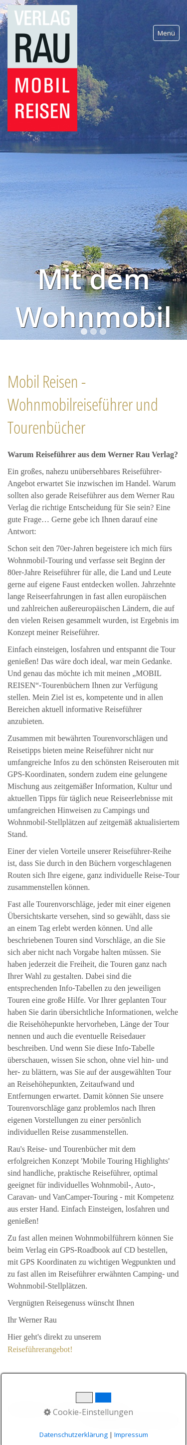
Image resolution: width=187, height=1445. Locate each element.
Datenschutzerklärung (73, 1434)
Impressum (131, 1434)
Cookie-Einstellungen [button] (88, 1412)
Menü (166, 32)
